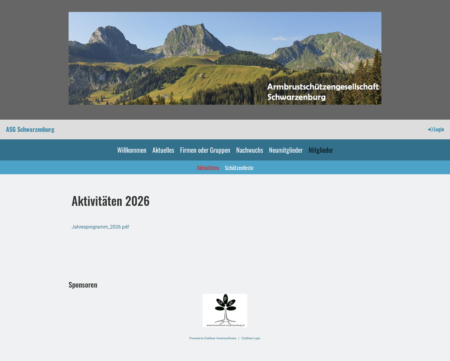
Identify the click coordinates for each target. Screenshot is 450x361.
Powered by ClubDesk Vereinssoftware (212, 338)
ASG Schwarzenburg (30, 129)
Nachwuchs (249, 150)
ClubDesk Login (251, 338)
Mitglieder (321, 150)
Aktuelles (163, 150)
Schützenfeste (239, 167)
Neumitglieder (286, 150)
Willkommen (131, 150)
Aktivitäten (208, 167)
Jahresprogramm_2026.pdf (100, 227)
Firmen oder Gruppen (205, 150)
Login (435, 129)
